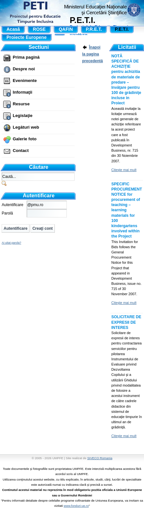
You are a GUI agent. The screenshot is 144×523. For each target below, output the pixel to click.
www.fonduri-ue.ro (76, 505)
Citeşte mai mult (123, 170)
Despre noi (24, 68)
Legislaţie (22, 115)
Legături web (26, 127)
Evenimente (25, 80)
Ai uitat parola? (11, 242)
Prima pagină (26, 57)
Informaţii (22, 92)
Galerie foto (24, 138)
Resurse (21, 103)
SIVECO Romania (99, 458)
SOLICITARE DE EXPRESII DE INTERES (126, 322)
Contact (21, 150)
